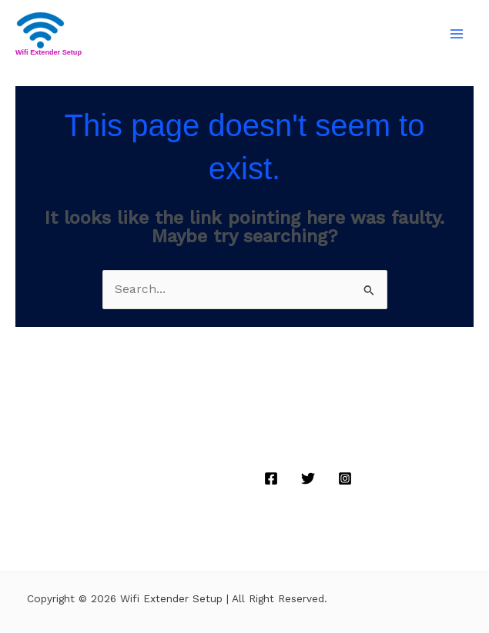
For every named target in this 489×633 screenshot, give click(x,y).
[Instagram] (345, 478)
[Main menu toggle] (457, 34)
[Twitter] (308, 478)
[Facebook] (271, 478)
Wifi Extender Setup (48, 52)
